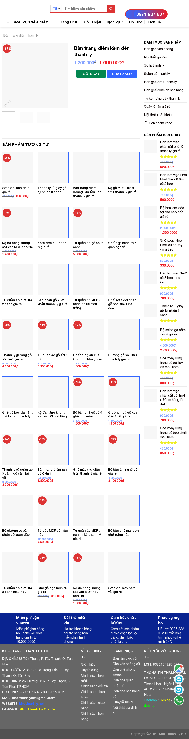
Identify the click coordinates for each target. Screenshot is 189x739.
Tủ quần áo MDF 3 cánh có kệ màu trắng (87, 303)
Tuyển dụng (89, 670)
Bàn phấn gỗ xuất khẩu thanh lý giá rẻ (52, 302)
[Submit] (111, 8)
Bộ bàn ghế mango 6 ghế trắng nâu (123, 532)
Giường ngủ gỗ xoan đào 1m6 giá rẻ (123, 414)
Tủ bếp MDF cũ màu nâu (53, 532)
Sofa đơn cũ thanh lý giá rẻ (52, 245)
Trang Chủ (68, 22)
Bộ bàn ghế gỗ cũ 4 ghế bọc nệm (87, 414)
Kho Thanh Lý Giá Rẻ (37, 709)
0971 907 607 (150, 14)
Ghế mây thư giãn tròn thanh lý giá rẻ (87, 471)
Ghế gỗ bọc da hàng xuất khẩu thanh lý (17, 414)
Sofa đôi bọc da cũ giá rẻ (16, 190)
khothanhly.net (31, 703)
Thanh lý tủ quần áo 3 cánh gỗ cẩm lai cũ (17, 473)
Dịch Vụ (115, 22)
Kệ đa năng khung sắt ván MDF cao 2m (17, 245)
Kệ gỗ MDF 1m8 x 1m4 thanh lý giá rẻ (122, 190)
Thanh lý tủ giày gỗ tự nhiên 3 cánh (52, 190)
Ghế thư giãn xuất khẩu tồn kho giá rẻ (87, 357)
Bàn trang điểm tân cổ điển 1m (52, 471)
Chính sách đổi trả (94, 686)
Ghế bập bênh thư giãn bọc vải (122, 245)
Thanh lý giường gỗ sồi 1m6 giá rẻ (17, 357)
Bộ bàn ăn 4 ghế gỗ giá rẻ (122, 471)
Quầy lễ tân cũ (123, 702)
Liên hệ (165, 700)
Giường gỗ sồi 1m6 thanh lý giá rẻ (122, 357)
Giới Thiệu (92, 22)
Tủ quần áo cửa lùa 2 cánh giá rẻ (17, 302)
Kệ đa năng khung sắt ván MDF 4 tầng (52, 414)
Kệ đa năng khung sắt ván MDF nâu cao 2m (87, 592)
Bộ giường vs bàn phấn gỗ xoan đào (16, 532)
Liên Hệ (154, 22)
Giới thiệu (88, 664)
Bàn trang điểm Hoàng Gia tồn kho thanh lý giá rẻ (87, 191)
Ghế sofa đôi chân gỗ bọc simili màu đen (122, 304)
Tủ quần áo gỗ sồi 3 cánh (53, 357)
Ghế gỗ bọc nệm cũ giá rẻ (52, 590)
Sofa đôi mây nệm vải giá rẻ (121, 590)
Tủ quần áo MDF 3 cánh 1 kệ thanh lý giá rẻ (87, 534)
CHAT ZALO (122, 74)
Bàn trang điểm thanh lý (21, 35)
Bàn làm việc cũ (125, 658)
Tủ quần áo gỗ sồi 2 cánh (88, 245)
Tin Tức (135, 22)
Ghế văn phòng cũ (126, 664)
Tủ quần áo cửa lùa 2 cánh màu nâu (17, 590)
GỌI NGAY (91, 74)
